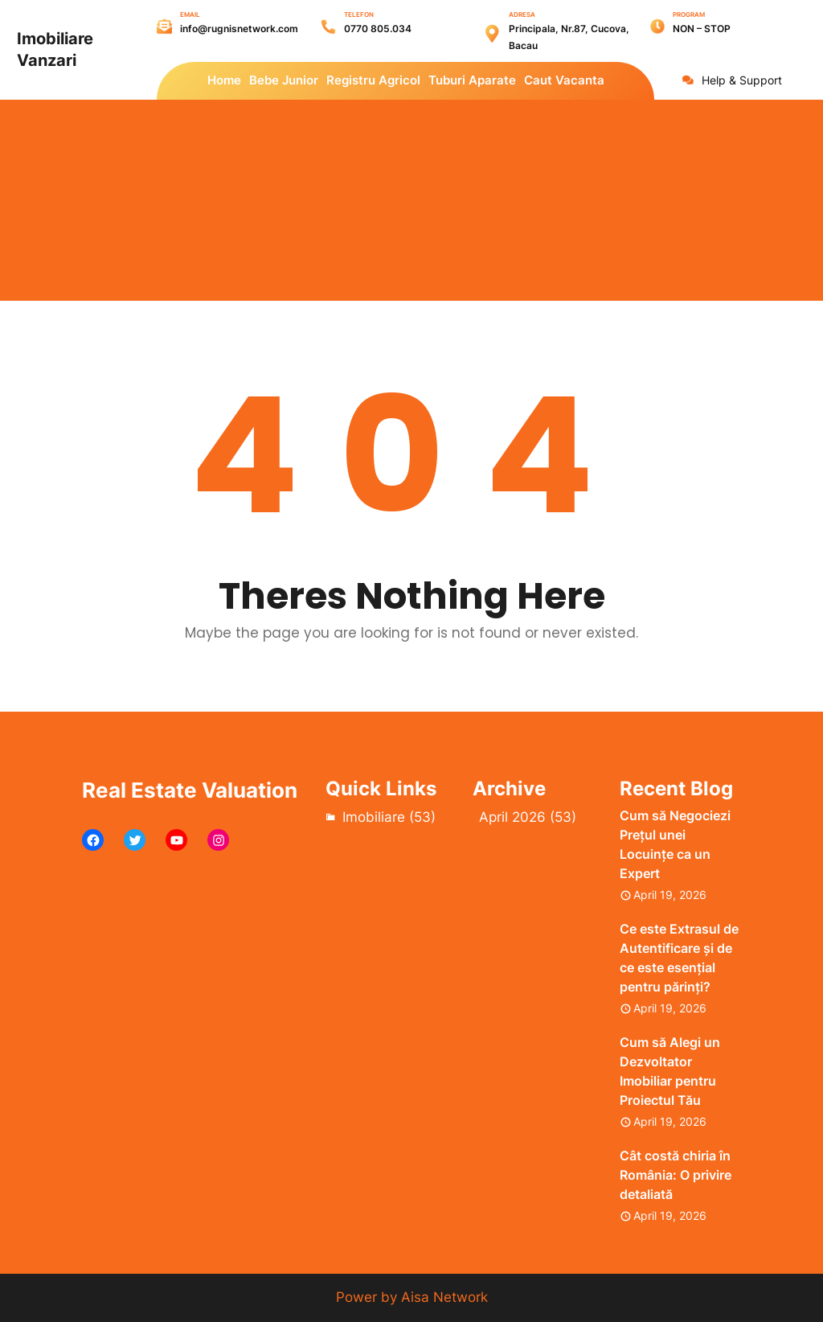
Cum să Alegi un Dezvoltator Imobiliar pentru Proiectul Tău (670, 1071)
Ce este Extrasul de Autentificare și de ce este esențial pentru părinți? (679, 958)
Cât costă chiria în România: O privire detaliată (675, 1175)
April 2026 (512, 817)
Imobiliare (373, 817)
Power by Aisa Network (412, 1297)
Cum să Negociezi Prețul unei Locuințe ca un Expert (675, 844)
